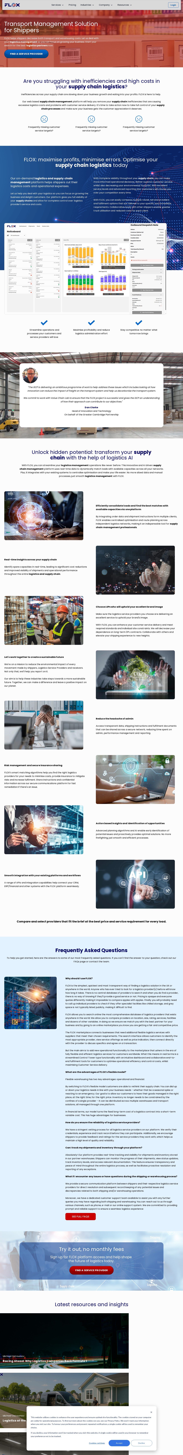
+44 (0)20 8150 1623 (23, 1416)
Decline (141, 1443)
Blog (96, 1398)
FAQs (96, 1404)
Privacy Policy (114, 1421)
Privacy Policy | (156, 1449)
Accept (119, 1443)
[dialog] (92, 1428)
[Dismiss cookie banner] (151, 1412)
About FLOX (100, 1393)
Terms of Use (170, 1449)
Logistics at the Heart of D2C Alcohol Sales (91, 1359)
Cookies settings (97, 1443)
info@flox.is (18, 1432)
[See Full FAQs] (80, 1216)
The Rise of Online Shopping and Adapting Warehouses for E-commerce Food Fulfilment (149, 1357)
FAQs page (80, 961)
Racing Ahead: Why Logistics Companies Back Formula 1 (24, 1359)
